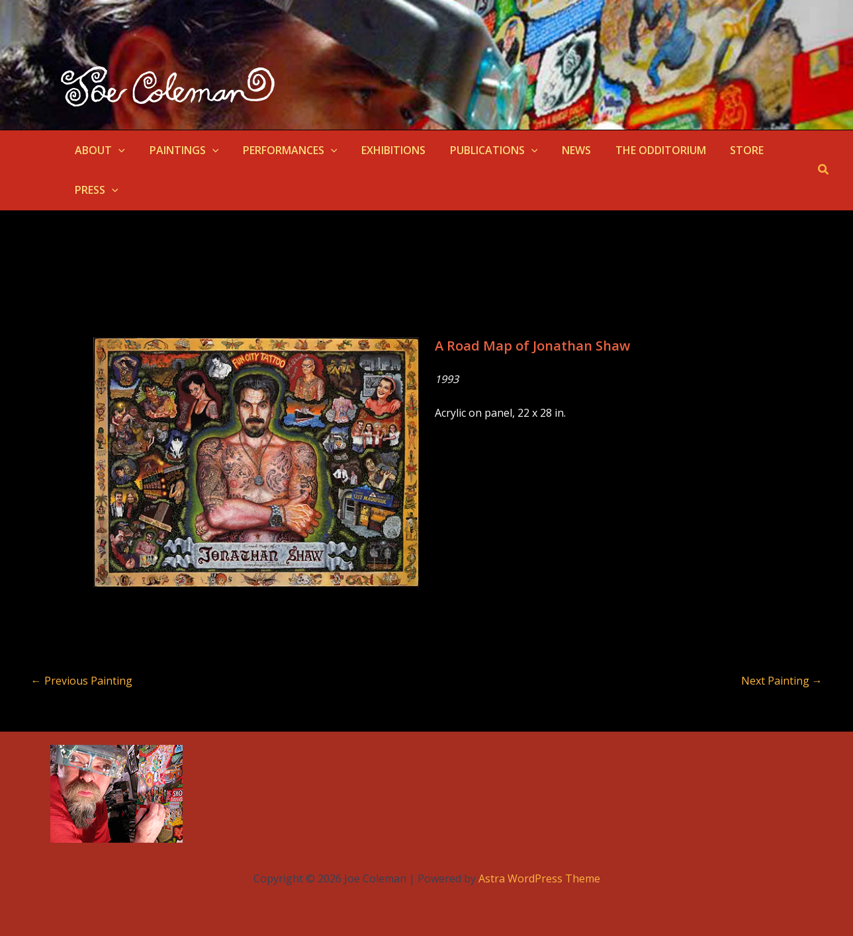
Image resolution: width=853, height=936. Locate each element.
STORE (724, 150)
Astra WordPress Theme (539, 878)
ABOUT (98, 150)
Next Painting (782, 680)
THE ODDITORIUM (640, 150)
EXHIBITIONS (383, 150)
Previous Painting (81, 680)
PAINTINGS (179, 150)
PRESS (95, 190)
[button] (117, 150)
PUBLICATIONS (480, 150)
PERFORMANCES (282, 150)
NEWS (559, 150)
